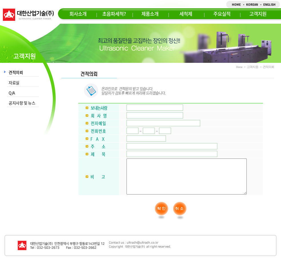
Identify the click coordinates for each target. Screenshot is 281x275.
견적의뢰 (16, 72)
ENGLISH (269, 4)
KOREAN (252, 4)
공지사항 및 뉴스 (22, 103)
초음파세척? (114, 13)
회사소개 (78, 13)
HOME (236, 4)
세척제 (185, 13)
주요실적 (221, 13)
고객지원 (257, 13)
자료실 (14, 82)
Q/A (12, 93)
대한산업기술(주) (28, 15)
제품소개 (149, 13)
